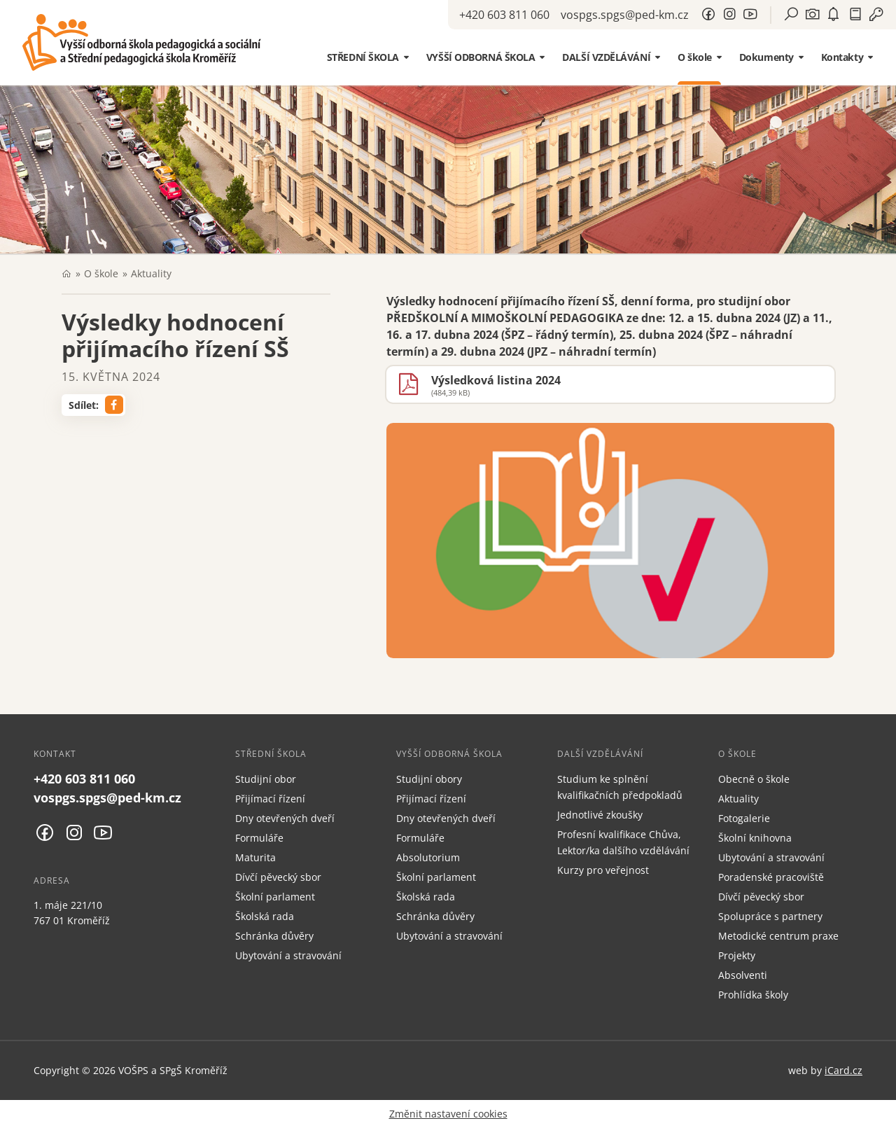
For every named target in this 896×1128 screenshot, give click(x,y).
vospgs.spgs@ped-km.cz (625, 14)
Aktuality (151, 273)
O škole (101, 273)
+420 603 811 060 (504, 14)
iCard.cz (843, 1070)
